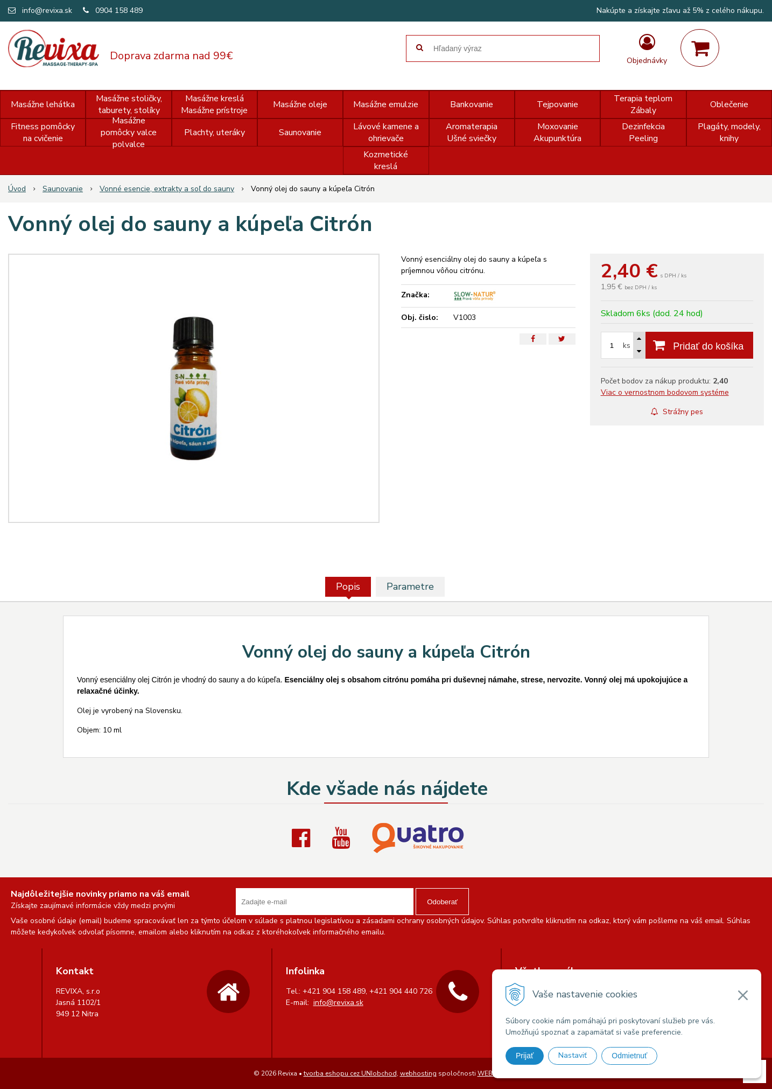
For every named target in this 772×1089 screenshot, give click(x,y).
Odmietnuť (629, 1055)
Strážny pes (677, 412)
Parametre (410, 586)
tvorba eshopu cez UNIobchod (350, 1073)
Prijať (525, 1055)
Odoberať (442, 902)
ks (626, 345)
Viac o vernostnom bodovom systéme (665, 392)
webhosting (418, 1073)
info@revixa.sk (47, 10)
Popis (348, 586)
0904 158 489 (119, 10)
